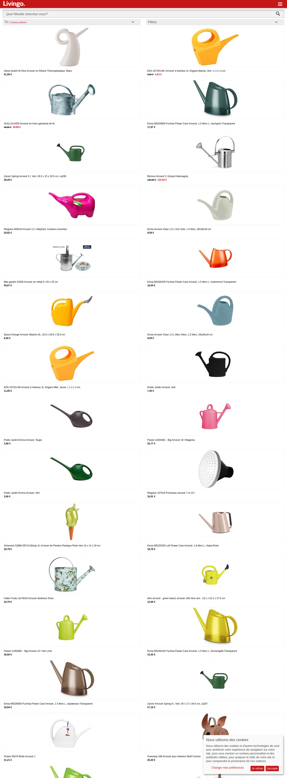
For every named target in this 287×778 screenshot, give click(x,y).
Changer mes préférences (227, 767)
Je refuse (257, 768)
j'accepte (272, 768)
